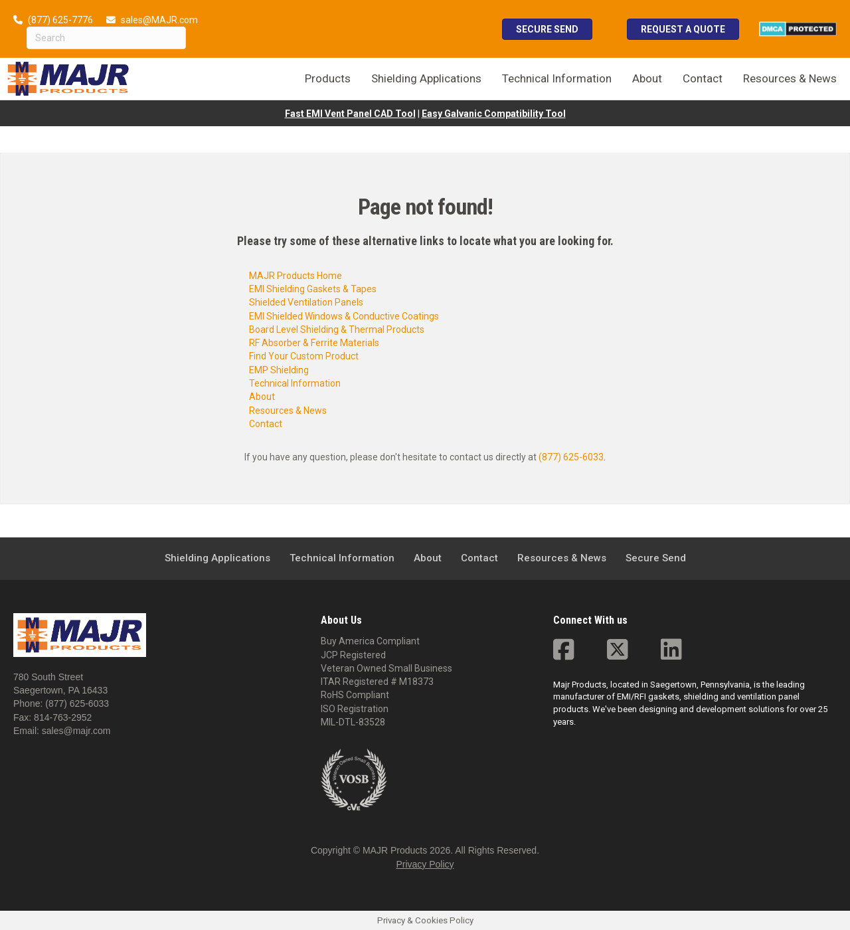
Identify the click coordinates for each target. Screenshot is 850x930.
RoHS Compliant (355, 695)
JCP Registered (353, 655)
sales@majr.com (76, 730)
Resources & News (288, 410)
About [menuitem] (647, 78)
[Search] (106, 38)
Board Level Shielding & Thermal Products (336, 329)
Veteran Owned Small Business (386, 668)
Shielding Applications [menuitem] (426, 78)
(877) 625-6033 (571, 457)
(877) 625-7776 (60, 20)
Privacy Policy (425, 864)
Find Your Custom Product (304, 356)
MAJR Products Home (295, 275)
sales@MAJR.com (159, 20)
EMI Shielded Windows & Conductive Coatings (344, 316)
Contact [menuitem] (702, 78)
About (262, 396)
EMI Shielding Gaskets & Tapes (313, 289)
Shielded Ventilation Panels (306, 302)
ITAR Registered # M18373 (377, 681)
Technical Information (295, 383)
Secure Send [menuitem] (656, 558)
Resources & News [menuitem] (790, 78)
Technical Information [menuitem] (557, 78)
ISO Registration (354, 708)
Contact (265, 423)
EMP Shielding (279, 370)
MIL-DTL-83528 (353, 722)
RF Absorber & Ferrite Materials (314, 342)
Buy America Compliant (370, 641)
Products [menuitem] (328, 78)
